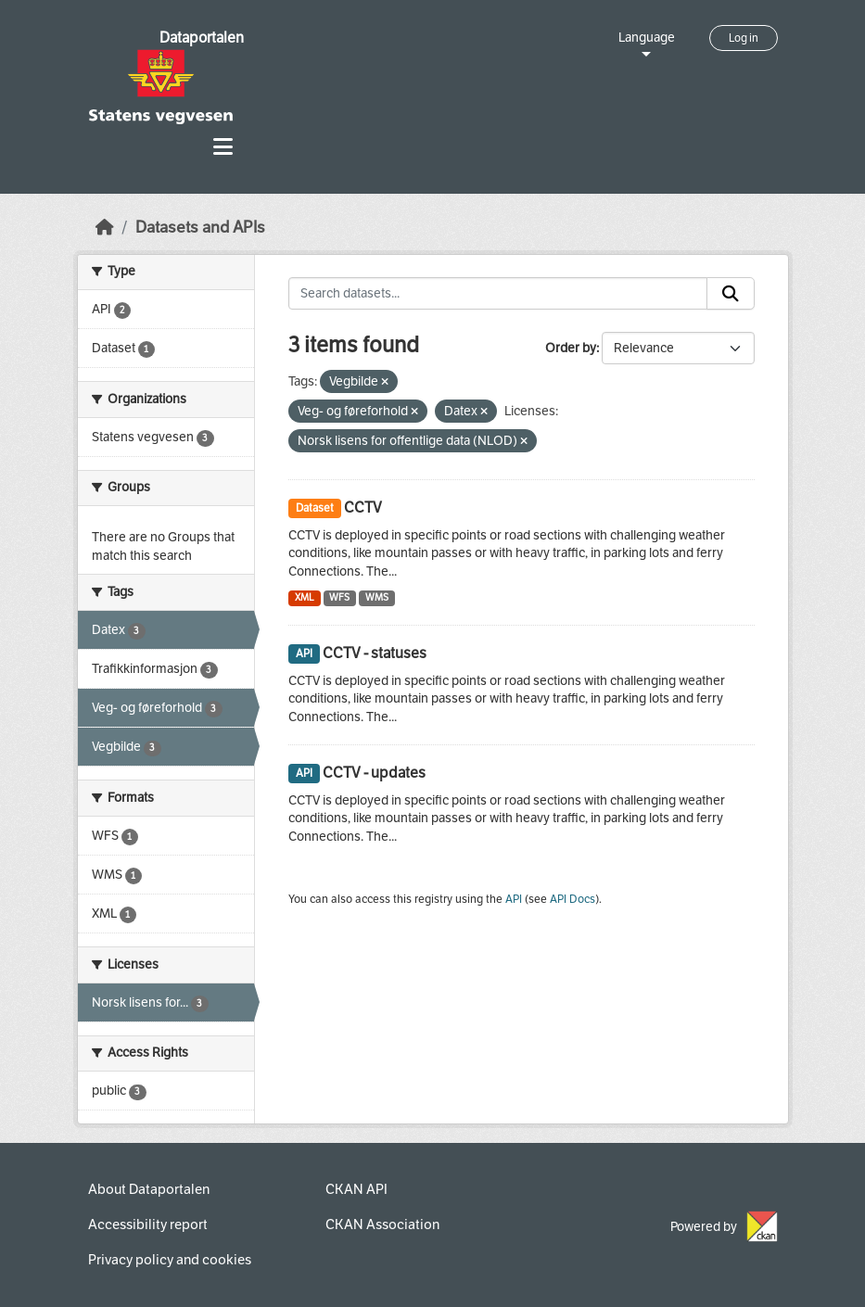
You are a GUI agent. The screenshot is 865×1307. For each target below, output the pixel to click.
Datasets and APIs (200, 227)
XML (304, 597)
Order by (570, 348)
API (513, 899)
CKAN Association (382, 1224)
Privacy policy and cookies (169, 1259)
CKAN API (356, 1189)
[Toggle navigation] (223, 147)
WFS (339, 597)
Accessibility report (148, 1224)
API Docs (572, 899)
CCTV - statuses (374, 653)
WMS (376, 597)
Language (646, 37)
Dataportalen (201, 37)
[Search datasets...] (497, 294)
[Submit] (730, 294)
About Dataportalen (149, 1189)
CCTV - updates (374, 772)
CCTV (363, 507)
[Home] (104, 227)
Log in (743, 38)
